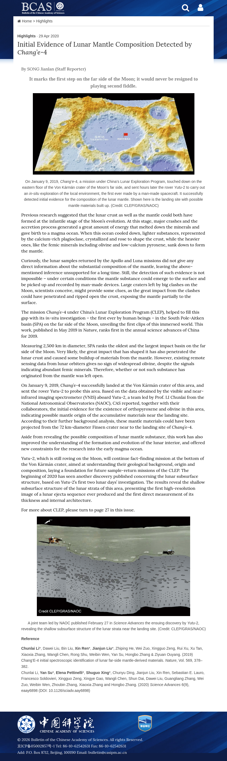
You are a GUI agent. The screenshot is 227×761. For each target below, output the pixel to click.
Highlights (44, 21)
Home (27, 21)
